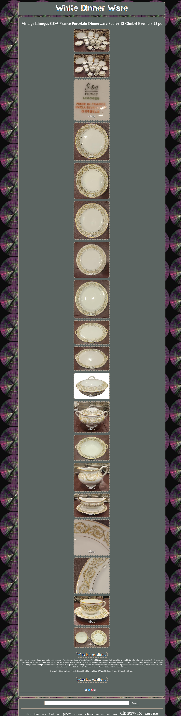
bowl (44, 715)
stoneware (78, 715)
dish (108, 715)
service (151, 713)
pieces (67, 714)
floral (51, 714)
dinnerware (131, 713)
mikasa (89, 714)
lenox (58, 715)
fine (115, 715)
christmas (100, 714)
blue (36, 714)
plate (28, 714)
